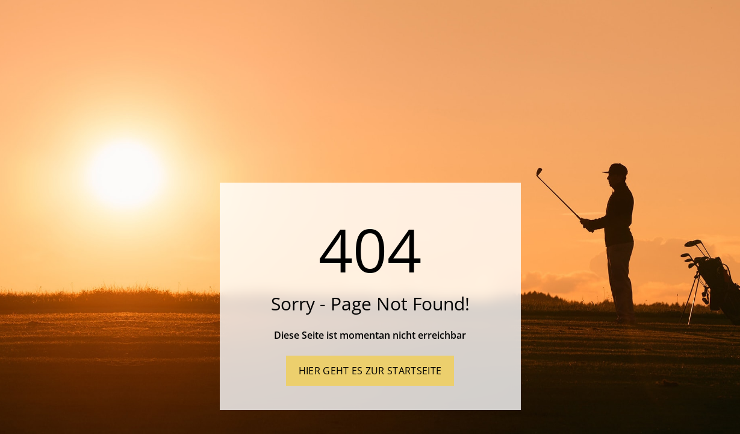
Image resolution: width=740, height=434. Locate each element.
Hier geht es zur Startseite (370, 370)
